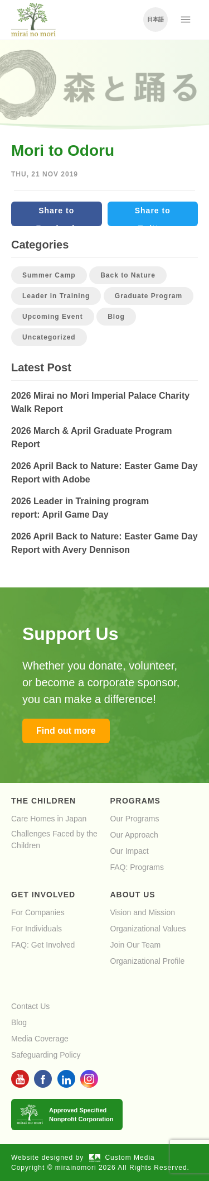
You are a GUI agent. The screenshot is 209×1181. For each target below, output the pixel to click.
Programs (135, 800)
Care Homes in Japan (48, 818)
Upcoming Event (52, 317)
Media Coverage (40, 1038)
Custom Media (122, 1157)
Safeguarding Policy (46, 1054)
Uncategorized (49, 337)
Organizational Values (148, 928)
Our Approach (134, 834)
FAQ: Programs (137, 867)
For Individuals (36, 928)
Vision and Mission (142, 912)
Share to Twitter (153, 216)
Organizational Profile (147, 961)
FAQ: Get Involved (43, 944)
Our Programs (134, 818)
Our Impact (129, 851)
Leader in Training (56, 296)
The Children (43, 800)
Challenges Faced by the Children (54, 839)
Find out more (66, 730)
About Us (132, 894)
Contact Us (30, 1006)
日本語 (155, 19)
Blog (116, 317)
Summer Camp (49, 275)
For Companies (38, 912)
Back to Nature (127, 275)
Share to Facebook (56, 216)
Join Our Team (135, 944)
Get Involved (43, 894)
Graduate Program (148, 296)
